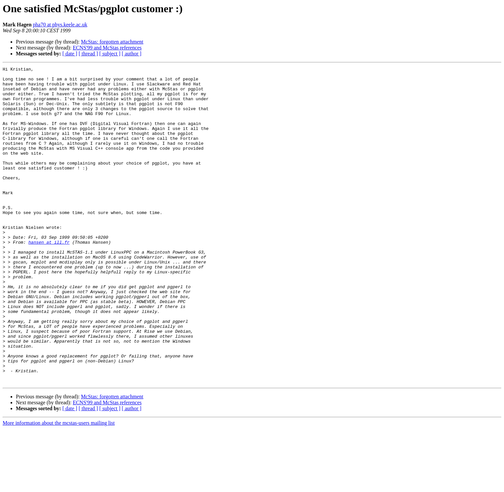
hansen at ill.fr (49, 278)
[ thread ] (88, 53)
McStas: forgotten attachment (112, 42)
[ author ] (132, 53)
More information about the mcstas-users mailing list (59, 486)
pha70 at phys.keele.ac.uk (60, 24)
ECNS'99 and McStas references (107, 47)
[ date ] (69, 53)
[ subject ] (109, 53)
